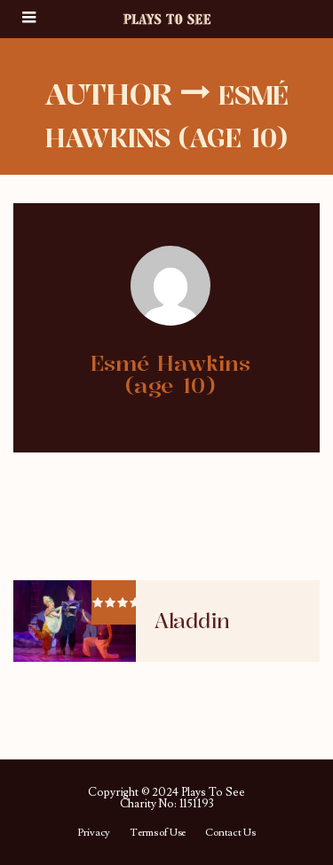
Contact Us (230, 833)
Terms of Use (158, 833)
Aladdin (192, 621)
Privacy (93, 833)
